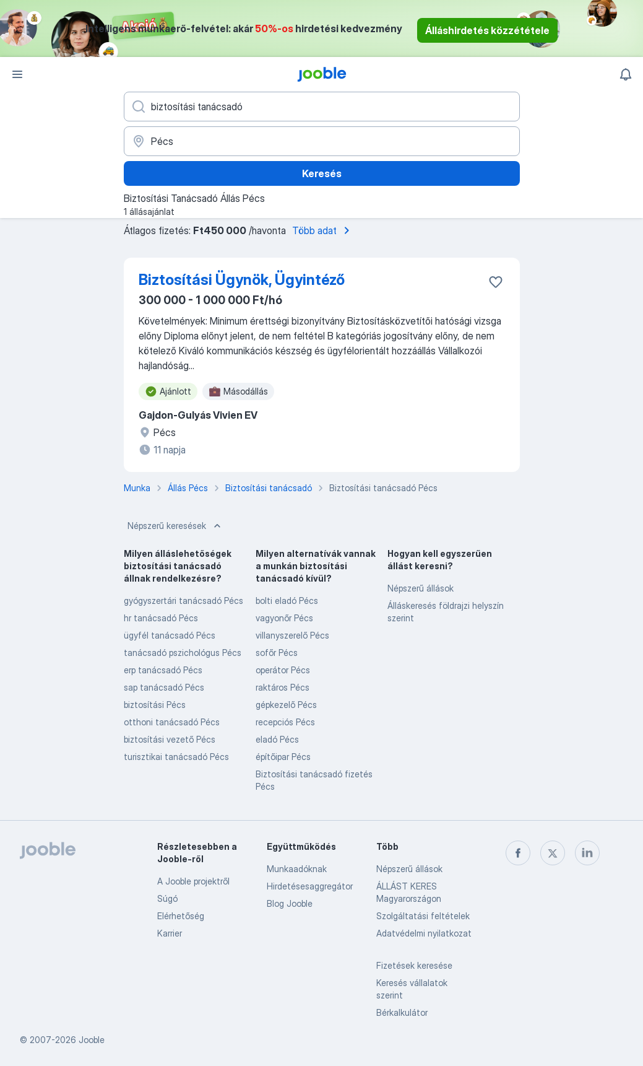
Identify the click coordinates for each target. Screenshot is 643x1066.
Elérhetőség (180, 916)
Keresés (322, 173)
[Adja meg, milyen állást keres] (322, 106)
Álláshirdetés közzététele (487, 30)
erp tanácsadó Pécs (163, 670)
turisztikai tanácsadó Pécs (176, 756)
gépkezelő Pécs (286, 704)
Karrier (169, 933)
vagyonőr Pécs (284, 618)
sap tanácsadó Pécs (164, 687)
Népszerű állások (420, 588)
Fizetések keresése (414, 965)
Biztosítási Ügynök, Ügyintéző (242, 280)
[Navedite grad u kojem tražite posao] (322, 141)
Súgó (167, 898)
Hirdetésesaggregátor (310, 886)
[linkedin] (587, 853)
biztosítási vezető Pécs (169, 739)
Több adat (323, 230)
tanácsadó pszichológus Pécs (182, 652)
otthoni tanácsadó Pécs (172, 722)
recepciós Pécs (285, 722)
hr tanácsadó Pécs (161, 618)
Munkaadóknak (297, 868)
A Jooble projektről (193, 881)
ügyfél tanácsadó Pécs (169, 635)
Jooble (92, 1039)
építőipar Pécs (283, 756)
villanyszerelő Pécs (292, 635)
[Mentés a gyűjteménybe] (496, 282)
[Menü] (17, 74)
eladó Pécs (277, 739)
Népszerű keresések (175, 526)
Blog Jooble (290, 903)
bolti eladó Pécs (287, 600)
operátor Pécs (283, 670)
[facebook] (518, 853)
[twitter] (552, 853)
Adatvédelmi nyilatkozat (424, 933)
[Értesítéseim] (626, 74)
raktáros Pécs (282, 687)
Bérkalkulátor (402, 1012)
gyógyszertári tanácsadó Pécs (183, 600)
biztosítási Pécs (155, 704)
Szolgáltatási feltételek (423, 916)
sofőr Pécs (277, 652)
